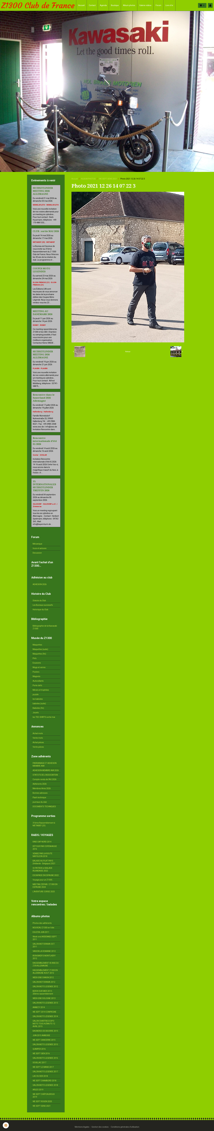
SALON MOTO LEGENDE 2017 (45, 1071)
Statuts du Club (39, 600)
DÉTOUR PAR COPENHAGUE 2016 (45, 847)
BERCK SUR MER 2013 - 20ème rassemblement (43, 992)
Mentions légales (82, 1127)
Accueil (81, 5)
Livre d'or (169, 5)
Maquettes (37, 645)
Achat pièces (38, 742)
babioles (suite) (39, 703)
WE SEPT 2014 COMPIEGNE (44, 1012)
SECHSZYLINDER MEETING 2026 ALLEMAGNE (43, 191)
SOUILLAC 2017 (39, 1062)
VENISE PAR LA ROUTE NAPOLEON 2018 (42, 854)
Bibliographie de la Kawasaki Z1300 (45, 627)
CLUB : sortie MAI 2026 (46, 231)
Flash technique (39, 797)
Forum (158, 5)
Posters (36, 672)
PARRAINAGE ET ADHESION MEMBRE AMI (45, 764)
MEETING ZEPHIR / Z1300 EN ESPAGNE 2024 (45, 885)
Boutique (115, 5)
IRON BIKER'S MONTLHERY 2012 (44, 957)
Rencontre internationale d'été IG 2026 (45, 441)
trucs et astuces (39, 548)
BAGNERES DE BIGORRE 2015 (45, 1031)
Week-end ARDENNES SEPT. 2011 (45, 938)
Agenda (103, 5)
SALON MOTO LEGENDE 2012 (45, 986)
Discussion (37, 553)
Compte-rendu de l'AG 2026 (44, 779)
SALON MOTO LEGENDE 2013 (45, 1003)
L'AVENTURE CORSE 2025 (44, 891)
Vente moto (38, 738)
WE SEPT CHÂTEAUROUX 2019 (44, 1095)
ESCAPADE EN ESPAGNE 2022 (46, 875)
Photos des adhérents (42, 923)
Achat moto (38, 733)
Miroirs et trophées (41, 690)
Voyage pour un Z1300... (43, 880)
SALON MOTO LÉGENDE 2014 (45, 1016)
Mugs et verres (39, 667)
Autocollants (38, 681)
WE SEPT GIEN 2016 (41, 1053)
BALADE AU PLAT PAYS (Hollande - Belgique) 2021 (44, 862)
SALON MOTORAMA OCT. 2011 (44, 945)
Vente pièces (38, 747)
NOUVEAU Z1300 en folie (43, 927)
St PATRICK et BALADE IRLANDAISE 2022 (42, 869)
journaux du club (40, 802)
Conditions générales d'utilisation (125, 1127)
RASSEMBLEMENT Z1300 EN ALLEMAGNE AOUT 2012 (45, 971)
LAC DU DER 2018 (40, 1076)
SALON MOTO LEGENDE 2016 (45, 1058)
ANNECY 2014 (39, 1007)
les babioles (38, 699)
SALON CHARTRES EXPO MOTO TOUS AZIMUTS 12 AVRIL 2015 (44, 1023)
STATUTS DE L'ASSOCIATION (45, 775)
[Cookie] (6, 1125)
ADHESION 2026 (40, 584)
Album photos (129, 5)
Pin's (34, 658)
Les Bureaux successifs (43, 605)
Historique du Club (40, 609)
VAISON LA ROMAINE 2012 (44, 951)
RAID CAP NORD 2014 (42, 842)
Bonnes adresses (40, 793)
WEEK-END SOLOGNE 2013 (44, 998)
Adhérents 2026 (40, 784)
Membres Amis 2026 (42, 788)
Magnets (36, 676)
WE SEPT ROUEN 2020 (42, 1101)
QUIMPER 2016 (39, 1049)
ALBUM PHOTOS (88, 179)
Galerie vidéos (145, 5)
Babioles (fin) (38, 708)
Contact (92, 5)
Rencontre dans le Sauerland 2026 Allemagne (44, 397)
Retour (127, 352)
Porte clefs (37, 685)
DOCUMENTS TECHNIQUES (44, 806)
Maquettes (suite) (40, 649)
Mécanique (37, 544)
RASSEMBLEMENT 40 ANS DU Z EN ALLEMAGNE (46, 964)
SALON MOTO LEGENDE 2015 (45, 1044)
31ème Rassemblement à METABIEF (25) (44, 824)
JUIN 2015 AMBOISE (41, 1035)
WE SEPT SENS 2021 (108, 179)
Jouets (36, 712)
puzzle (36, 694)
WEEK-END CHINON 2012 (43, 977)
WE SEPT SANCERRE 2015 (44, 1040)
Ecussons (37, 663)
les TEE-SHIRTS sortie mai (44, 717)
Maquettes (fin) (39, 654)
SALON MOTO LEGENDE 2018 (45, 1085)
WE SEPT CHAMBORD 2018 (44, 1080)
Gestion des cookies (100, 1127)
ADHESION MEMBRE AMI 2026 (46, 770)
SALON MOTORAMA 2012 (44, 982)
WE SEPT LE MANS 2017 (43, 1067)
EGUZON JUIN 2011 (41, 932)
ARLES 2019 (38, 1090)
